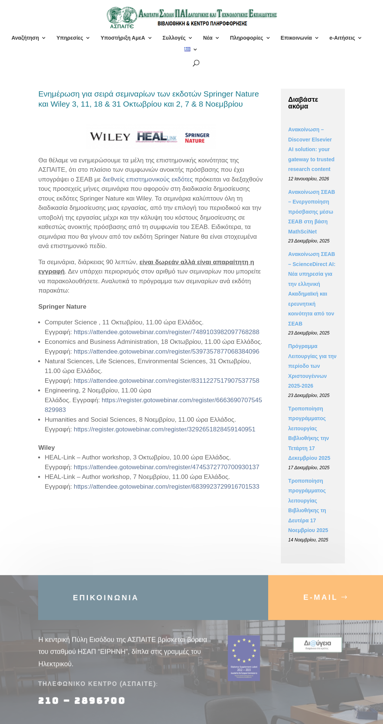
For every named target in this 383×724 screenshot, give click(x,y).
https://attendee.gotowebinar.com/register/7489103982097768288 (166, 332)
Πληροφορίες (246, 38)
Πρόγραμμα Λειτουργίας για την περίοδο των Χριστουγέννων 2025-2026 (312, 366)
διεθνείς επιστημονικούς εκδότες (147, 179)
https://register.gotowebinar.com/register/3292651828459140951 (164, 429)
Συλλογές (174, 38)
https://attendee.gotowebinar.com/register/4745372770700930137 (166, 467)
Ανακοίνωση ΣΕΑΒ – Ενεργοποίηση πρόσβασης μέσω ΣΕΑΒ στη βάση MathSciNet (311, 212)
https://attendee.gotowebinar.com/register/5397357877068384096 (166, 351)
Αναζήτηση (25, 38)
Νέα (207, 38)
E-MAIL (320, 603)
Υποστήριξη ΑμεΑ (123, 38)
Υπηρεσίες (69, 38)
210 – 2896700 (83, 706)
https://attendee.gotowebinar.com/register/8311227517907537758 (166, 380)
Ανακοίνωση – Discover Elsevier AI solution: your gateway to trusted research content (311, 149)
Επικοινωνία (296, 38)
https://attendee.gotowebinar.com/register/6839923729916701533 (166, 486)
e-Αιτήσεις (342, 38)
